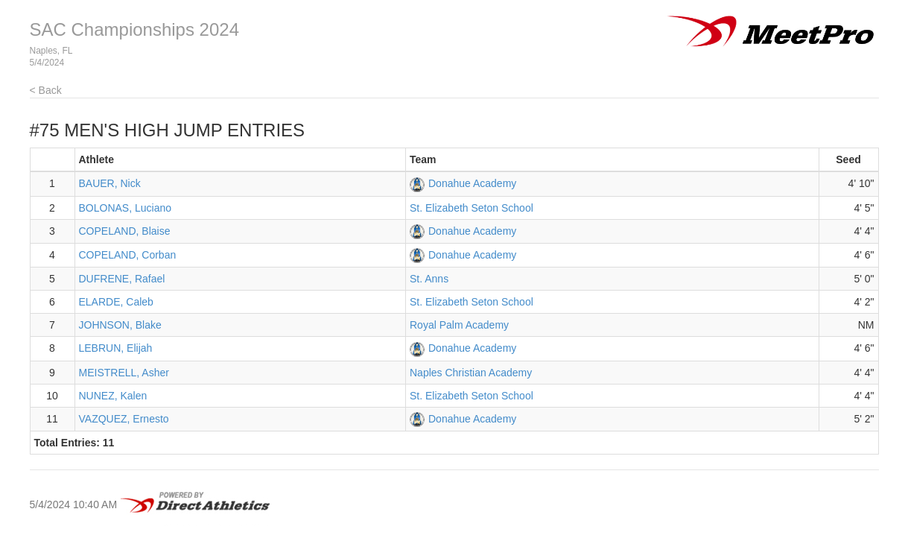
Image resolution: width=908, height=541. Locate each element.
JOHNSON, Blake (120, 325)
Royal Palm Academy (459, 325)
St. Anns (429, 279)
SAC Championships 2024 (135, 29)
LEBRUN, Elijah (116, 348)
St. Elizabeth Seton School (471, 208)
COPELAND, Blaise (125, 231)
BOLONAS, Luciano (125, 208)
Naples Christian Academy (471, 373)
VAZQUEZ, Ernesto (124, 419)
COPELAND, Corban (128, 255)
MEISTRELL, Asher (124, 373)
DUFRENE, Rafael (122, 279)
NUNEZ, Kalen (113, 396)
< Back (46, 90)
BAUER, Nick (110, 183)
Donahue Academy (472, 183)
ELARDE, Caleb (116, 302)
